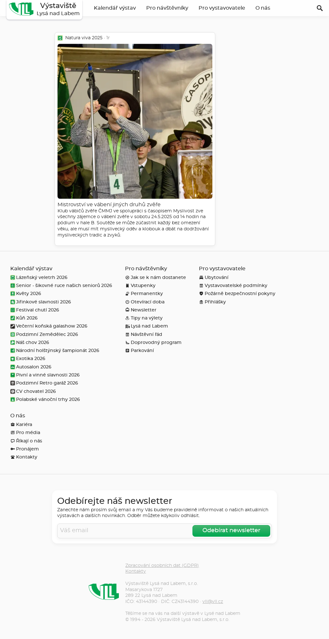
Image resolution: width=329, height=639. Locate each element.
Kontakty (23, 457)
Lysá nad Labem (146, 326)
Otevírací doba (144, 302)
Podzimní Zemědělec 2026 (44, 334)
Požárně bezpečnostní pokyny (237, 293)
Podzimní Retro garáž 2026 (44, 383)
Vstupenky (140, 285)
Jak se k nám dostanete (155, 277)
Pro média (25, 432)
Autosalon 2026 (30, 367)
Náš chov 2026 (29, 342)
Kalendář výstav (115, 8)
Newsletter (140, 310)
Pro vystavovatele (222, 8)
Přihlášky (212, 302)
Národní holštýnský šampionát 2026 (54, 350)
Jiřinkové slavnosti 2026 (40, 302)
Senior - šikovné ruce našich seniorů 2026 (61, 285)
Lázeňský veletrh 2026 (38, 277)
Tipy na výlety (144, 318)
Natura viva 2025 (83, 37)
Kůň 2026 (24, 318)
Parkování (139, 350)
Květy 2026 (25, 293)
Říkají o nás (26, 441)
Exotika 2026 (27, 358)
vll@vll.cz (212, 601)
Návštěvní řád (143, 334)
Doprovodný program (153, 342)
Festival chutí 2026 (34, 310)
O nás (262, 8)
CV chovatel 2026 (33, 391)
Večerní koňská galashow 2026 (48, 326)
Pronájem (24, 449)
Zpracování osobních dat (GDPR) (162, 565)
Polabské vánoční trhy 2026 (45, 399)
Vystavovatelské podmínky (233, 285)
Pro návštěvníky (167, 8)
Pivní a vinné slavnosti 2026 (45, 375)
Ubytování (213, 277)
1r (108, 37)
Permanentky (144, 293)
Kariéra (21, 424)
